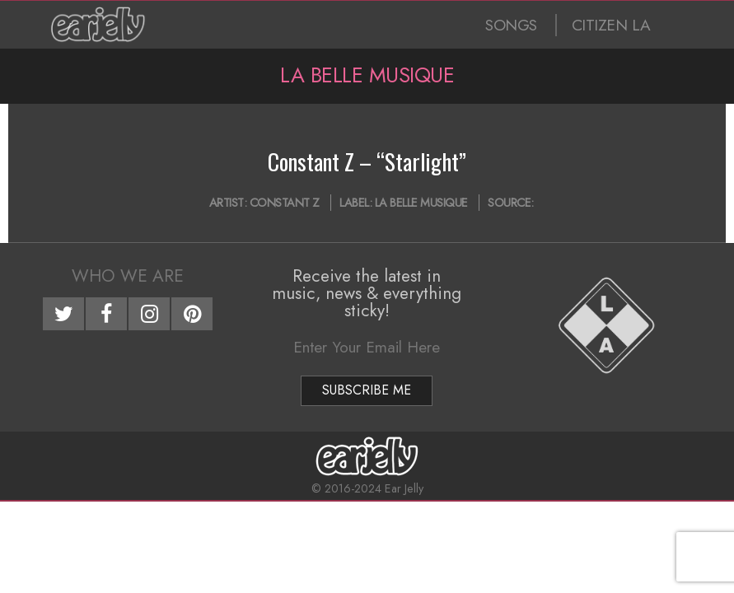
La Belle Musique (421, 202)
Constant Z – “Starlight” (367, 161)
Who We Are (128, 276)
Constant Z (285, 202)
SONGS (511, 25)
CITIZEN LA (611, 25)
